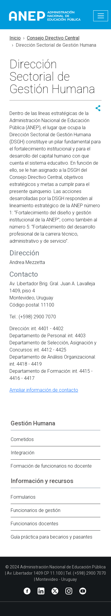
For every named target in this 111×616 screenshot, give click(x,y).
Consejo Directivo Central (53, 38)
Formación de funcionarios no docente (51, 466)
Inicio (15, 38)
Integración (22, 452)
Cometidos (22, 439)
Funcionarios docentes (34, 523)
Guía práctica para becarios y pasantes (51, 537)
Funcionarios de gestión (35, 510)
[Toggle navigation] (100, 15)
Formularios (23, 497)
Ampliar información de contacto (43, 390)
